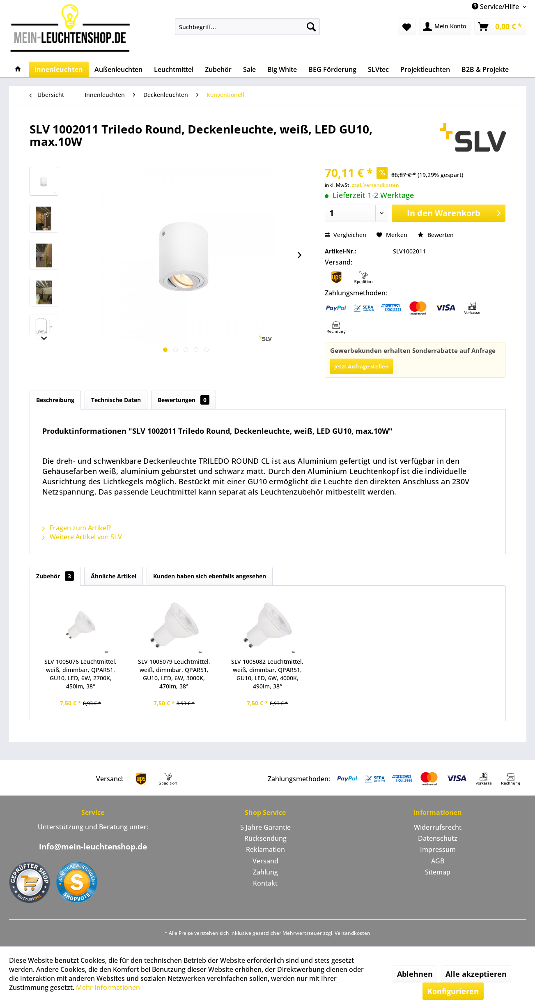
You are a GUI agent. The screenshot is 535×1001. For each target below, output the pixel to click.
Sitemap (437, 872)
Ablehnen (415, 974)
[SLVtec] (378, 69)
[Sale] (249, 69)
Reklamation (265, 849)
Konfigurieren (453, 991)
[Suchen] (311, 26)
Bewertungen (183, 400)
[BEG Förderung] (332, 69)
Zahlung (265, 872)
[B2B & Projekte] (485, 69)
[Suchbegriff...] (247, 26)
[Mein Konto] (445, 26)
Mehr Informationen (108, 987)
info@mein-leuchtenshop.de (93, 846)
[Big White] (282, 69)
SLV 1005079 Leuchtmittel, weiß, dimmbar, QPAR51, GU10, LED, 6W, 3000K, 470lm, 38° (174, 674)
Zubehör (55, 576)
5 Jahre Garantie (265, 827)
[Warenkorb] (500, 26)
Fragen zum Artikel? (76, 527)
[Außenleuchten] (118, 69)
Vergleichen (345, 235)
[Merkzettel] (407, 26)
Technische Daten (116, 400)
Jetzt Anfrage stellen (361, 366)
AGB (437, 860)
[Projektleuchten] (425, 69)
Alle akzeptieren (476, 974)
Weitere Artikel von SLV (82, 536)
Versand (265, 860)
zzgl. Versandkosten (375, 185)
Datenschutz (437, 838)
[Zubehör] (218, 69)
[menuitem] (247, 26)
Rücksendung (265, 838)
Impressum (438, 849)
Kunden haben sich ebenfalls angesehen (209, 576)
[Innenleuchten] (59, 69)
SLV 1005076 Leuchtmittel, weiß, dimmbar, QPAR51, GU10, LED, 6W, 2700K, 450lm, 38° (80, 674)
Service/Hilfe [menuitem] (496, 6)
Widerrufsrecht (438, 827)
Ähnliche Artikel (113, 576)
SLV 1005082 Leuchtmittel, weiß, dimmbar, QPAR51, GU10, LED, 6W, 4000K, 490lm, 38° (267, 674)
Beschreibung (55, 400)
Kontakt (265, 883)
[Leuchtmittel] (173, 69)
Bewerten (436, 235)
